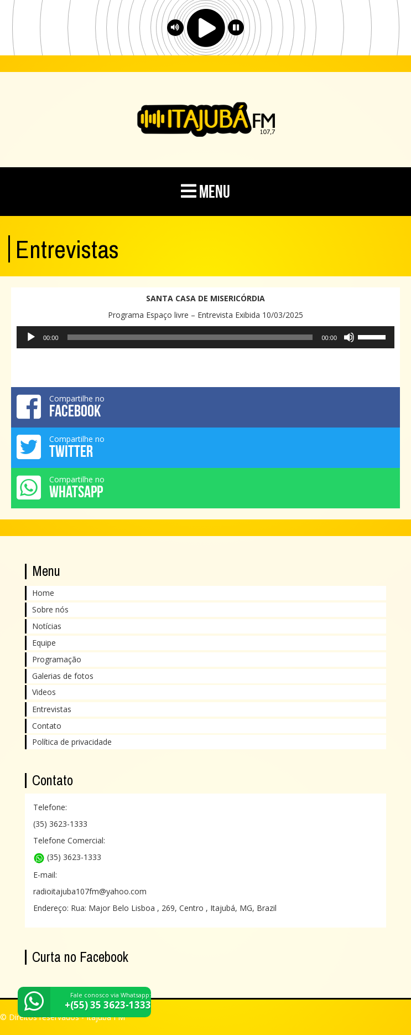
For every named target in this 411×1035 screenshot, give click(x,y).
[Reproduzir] (31, 337)
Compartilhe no (205, 406)
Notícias (46, 626)
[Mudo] (349, 337)
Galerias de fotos (62, 676)
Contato (46, 725)
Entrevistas (51, 709)
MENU (205, 191)
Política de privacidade (72, 742)
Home (43, 593)
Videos (44, 692)
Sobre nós (50, 609)
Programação (56, 659)
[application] (205, 337)
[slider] (190, 337)
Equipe (44, 642)
